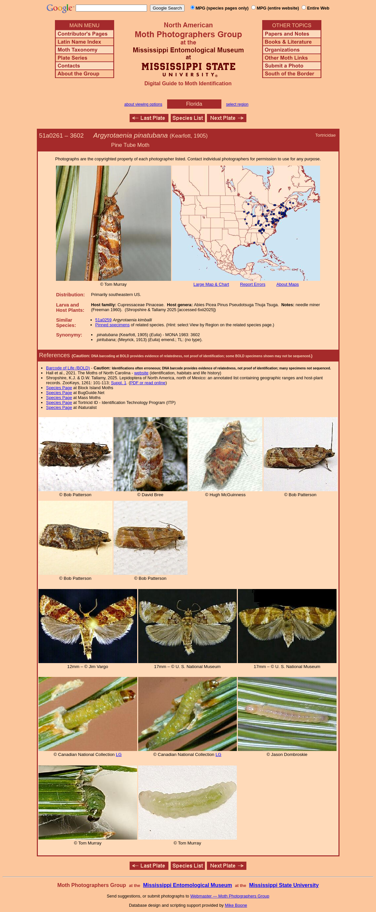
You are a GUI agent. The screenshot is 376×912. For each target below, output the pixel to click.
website (141, 372)
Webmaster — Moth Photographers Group (229, 896)
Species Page (59, 387)
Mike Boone (236, 905)
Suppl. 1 (118, 382)
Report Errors (252, 284)
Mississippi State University (284, 885)
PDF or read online (147, 382)
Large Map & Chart (211, 284)
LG (119, 754)
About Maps (287, 284)
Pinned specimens (112, 324)
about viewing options (143, 104)
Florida (194, 104)
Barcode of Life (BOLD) (68, 367)
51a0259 (103, 319)
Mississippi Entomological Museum (187, 885)
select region (237, 104)
